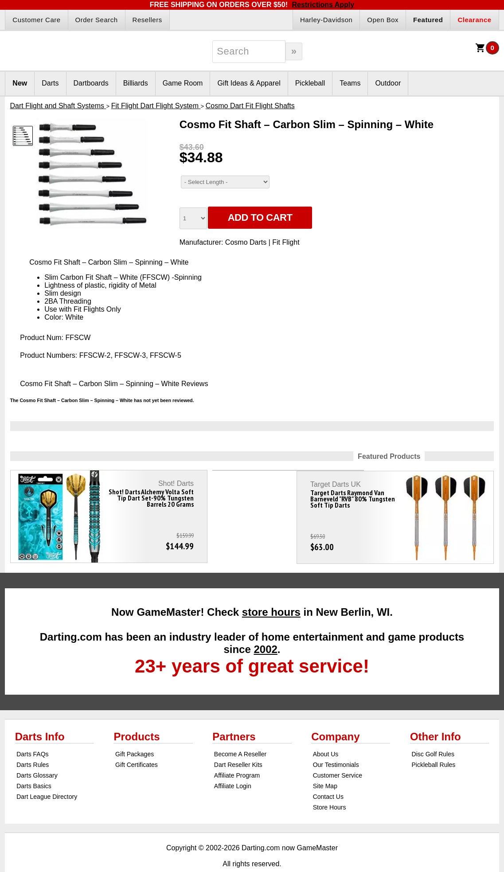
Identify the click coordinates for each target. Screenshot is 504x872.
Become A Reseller (240, 736)
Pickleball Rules (434, 747)
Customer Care (36, 19)
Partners (233, 719)
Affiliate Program (237, 757)
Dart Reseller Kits (238, 747)
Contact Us (328, 778)
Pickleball (310, 83)
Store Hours (329, 789)
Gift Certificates (136, 747)
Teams (350, 83)
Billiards (135, 83)
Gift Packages (134, 736)
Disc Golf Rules (433, 736)
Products (136, 719)
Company (335, 719)
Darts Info (40, 719)
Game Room (183, 83)
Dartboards (91, 83)
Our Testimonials (336, 747)
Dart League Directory (46, 778)
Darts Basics (33, 768)
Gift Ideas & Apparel (248, 83)
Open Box (383, 19)
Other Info (435, 719)
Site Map (325, 768)
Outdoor (388, 83)
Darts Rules (32, 747)
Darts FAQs (32, 736)
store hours (271, 594)
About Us (326, 736)
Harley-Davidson (326, 19)
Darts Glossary (37, 757)
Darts (50, 83)
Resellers (147, 19)
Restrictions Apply (323, 4)
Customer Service (337, 757)
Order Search (96, 19)
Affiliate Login (232, 768)
